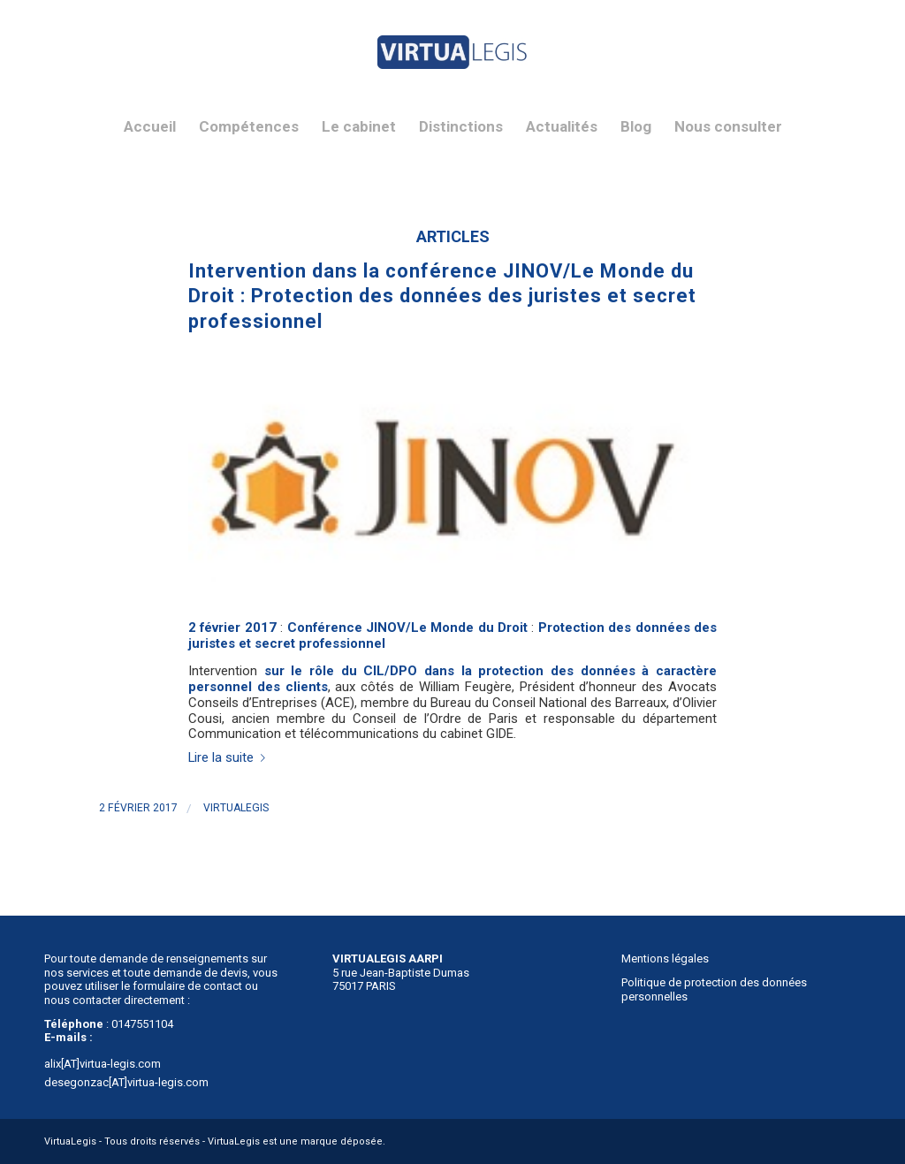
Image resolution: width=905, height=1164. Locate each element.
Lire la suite (230, 757)
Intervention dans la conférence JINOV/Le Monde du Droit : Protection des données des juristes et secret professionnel (442, 296)
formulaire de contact (187, 986)
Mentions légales (665, 958)
